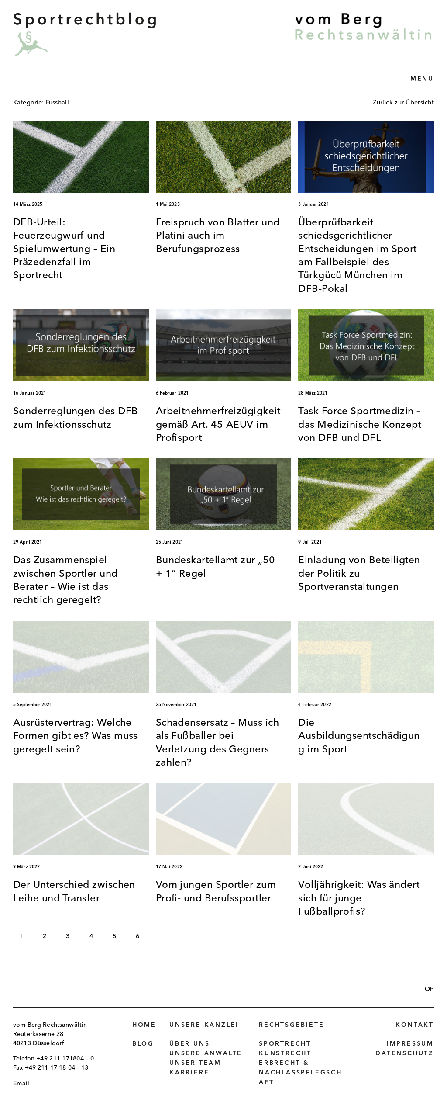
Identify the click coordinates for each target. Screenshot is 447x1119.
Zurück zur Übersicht (403, 103)
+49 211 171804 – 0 (65, 1059)
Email (21, 1084)
